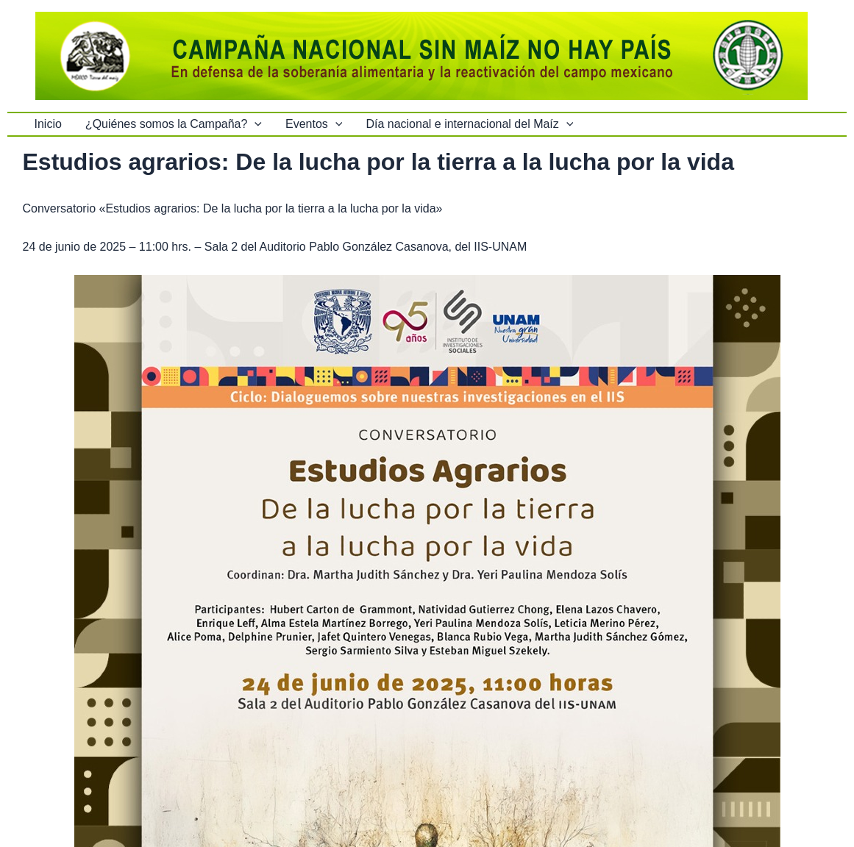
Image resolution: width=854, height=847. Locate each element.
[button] (254, 124)
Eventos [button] (313, 124)
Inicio (48, 124)
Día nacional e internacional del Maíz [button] (469, 124)
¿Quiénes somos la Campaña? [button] (173, 124)
